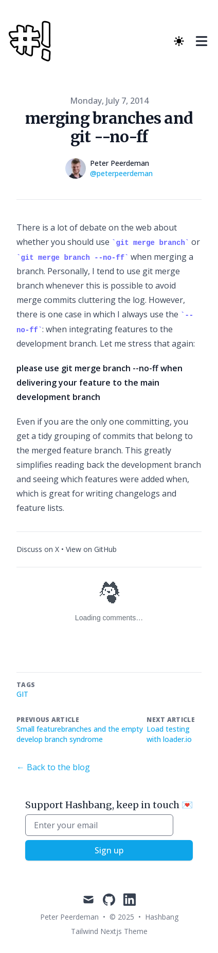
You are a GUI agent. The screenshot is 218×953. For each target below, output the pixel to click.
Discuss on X (37, 549)
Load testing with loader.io (169, 734)
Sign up (109, 850)
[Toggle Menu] (201, 41)
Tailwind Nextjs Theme (109, 931)
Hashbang (161, 917)
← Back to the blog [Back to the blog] (53, 767)
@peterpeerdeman (121, 173)
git (22, 694)
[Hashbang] (32, 41)
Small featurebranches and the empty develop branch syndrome (79, 734)
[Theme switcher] (179, 41)
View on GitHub (91, 549)
